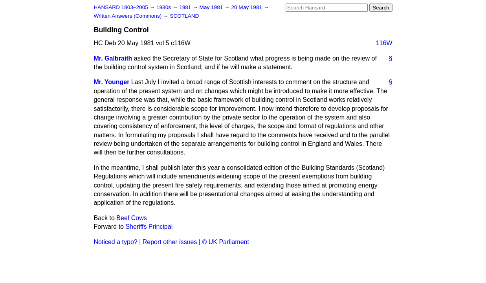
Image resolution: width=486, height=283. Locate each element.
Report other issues (170, 242)
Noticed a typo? (116, 242)
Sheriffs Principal (148, 226)
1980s (164, 7)
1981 (186, 7)
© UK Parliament (225, 242)
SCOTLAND (184, 16)
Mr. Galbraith (113, 58)
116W (384, 43)
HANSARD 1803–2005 (121, 7)
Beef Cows (131, 218)
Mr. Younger (112, 82)
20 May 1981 (247, 7)
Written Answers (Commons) (128, 16)
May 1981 (212, 7)
